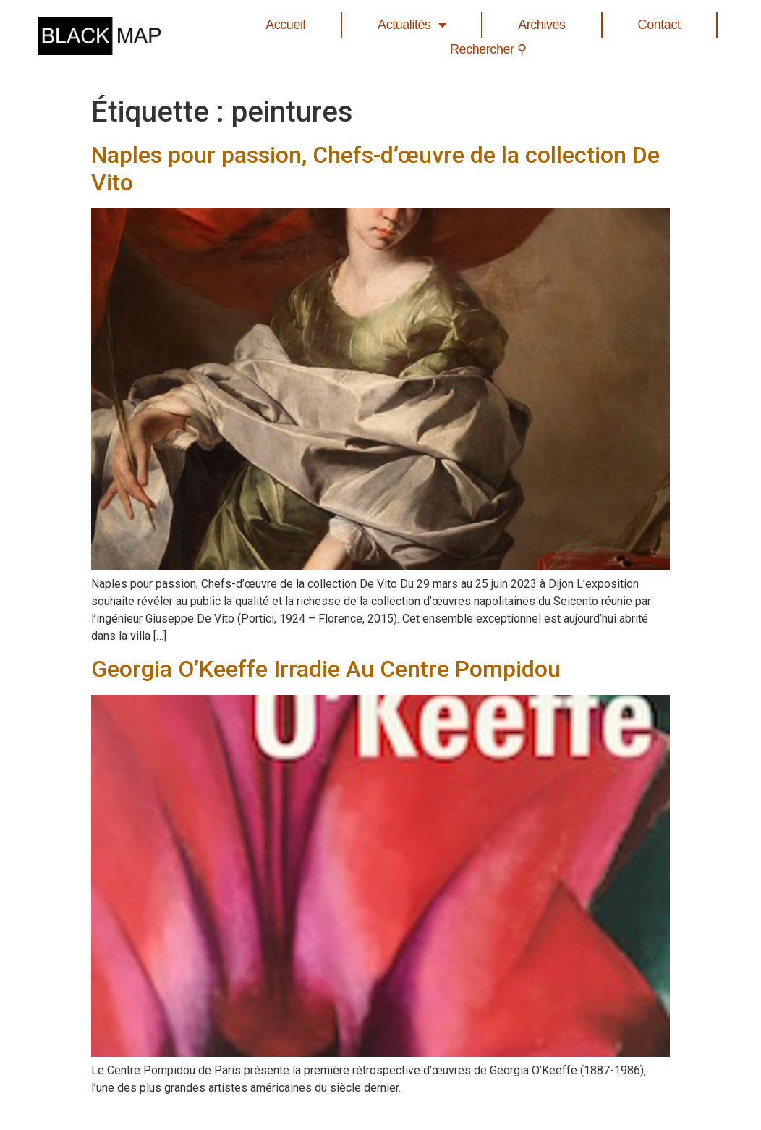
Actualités (412, 25)
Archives (541, 24)
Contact (659, 24)
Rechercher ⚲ (488, 49)
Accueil (285, 24)
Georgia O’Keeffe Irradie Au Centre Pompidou (326, 669)
